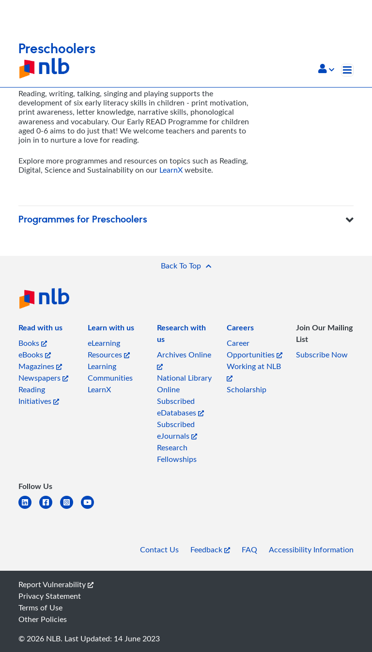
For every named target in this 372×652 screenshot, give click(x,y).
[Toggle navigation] (347, 70)
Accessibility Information (311, 549)
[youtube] (91, 508)
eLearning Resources (109, 349)
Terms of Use (40, 607)
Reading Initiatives (38, 395)
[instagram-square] (70, 508)
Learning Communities (110, 372)
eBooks (34, 354)
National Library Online (184, 383)
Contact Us (159, 549)
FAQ (249, 549)
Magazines (40, 366)
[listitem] (40, 329)
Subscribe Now (322, 354)
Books (32, 343)
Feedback (210, 549)
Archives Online (184, 359)
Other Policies (42, 619)
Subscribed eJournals (177, 430)
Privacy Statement (49, 596)
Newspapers (43, 377)
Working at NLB (254, 371)
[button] (326, 69)
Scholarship (246, 389)
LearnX (171, 169)
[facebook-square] (49, 508)
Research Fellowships (177, 453)
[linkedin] (28, 508)
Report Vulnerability (55, 584)
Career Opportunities (254, 349)
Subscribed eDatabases (180, 407)
